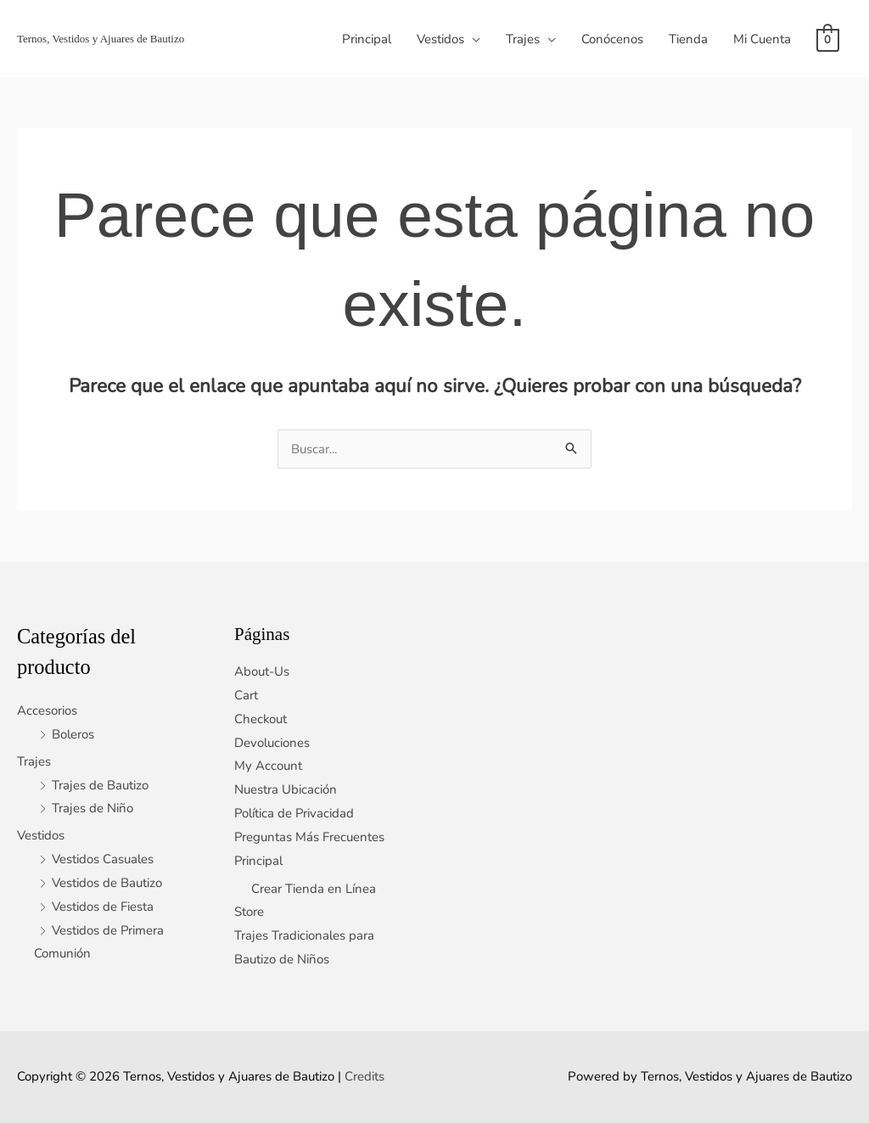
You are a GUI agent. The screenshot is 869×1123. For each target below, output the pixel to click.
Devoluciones (272, 742)
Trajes (523, 39)
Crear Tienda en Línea (313, 888)
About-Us (261, 671)
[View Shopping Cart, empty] (827, 39)
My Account (268, 765)
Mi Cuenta (762, 39)
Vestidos (440, 39)
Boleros (73, 734)
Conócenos (612, 39)
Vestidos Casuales (103, 859)
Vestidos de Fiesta (103, 906)
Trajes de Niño (92, 808)
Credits (364, 1076)
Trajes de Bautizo (100, 785)
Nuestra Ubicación (285, 789)
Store (249, 911)
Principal (366, 39)
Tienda (688, 39)
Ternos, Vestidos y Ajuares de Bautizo (100, 38)
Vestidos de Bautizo (107, 882)
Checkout (261, 718)
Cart (246, 695)
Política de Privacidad (295, 813)
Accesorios (47, 710)
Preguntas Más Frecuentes (309, 836)
